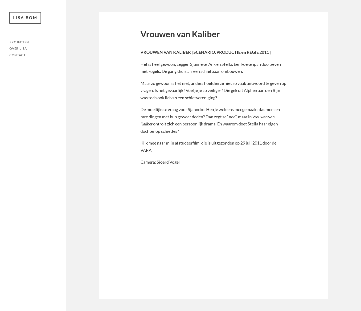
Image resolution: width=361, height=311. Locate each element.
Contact (17, 55)
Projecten (19, 42)
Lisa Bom (25, 17)
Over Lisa (18, 48)
